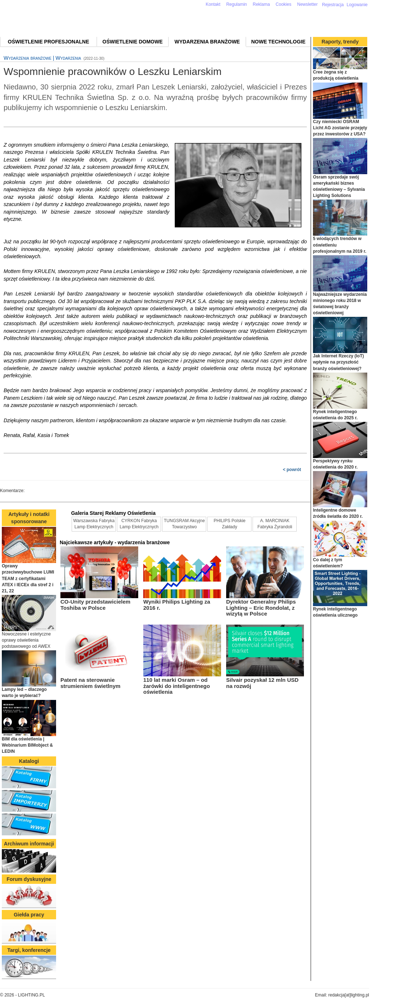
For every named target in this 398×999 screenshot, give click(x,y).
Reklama (261, 4)
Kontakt (213, 4)
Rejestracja (333, 4)
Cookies (283, 4)
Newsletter (307, 4)
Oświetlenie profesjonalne (48, 42)
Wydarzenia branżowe (207, 42)
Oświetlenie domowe (132, 42)
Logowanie (357, 4)
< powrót (292, 469)
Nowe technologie (278, 42)
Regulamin (236, 4)
